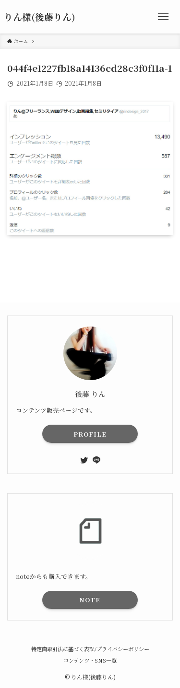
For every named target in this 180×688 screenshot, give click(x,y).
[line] (96, 460)
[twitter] (84, 460)
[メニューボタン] (163, 17)
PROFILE (90, 434)
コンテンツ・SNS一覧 (90, 660)
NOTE (89, 599)
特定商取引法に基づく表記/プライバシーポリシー (90, 649)
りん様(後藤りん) (39, 17)
